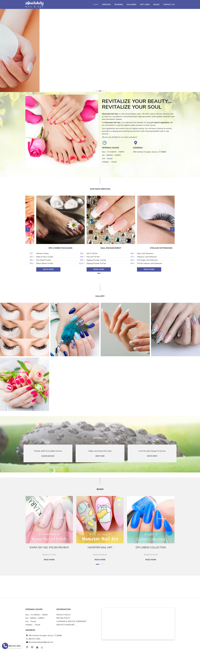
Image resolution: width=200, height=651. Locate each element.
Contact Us (169, 4)
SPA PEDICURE (49, 248)
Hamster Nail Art (101, 547)
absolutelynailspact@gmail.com (39, 642)
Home (95, 4)
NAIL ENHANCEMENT (150, 248)
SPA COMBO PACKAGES (100, 248)
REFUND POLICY (63, 618)
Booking (119, 4)
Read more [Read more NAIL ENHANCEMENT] (138, 269)
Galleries (131, 4)
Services (106, 4)
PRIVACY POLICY (63, 615)
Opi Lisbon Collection (152, 547)
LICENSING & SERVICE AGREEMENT (71, 621)
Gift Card (145, 4)
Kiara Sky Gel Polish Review (50, 547)
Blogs (156, 4)
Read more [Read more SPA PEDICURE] (37, 269)
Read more (50, 559)
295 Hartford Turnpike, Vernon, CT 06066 (43, 635)
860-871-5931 (32, 639)
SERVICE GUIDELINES (65, 625)
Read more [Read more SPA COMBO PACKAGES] (88, 269)
